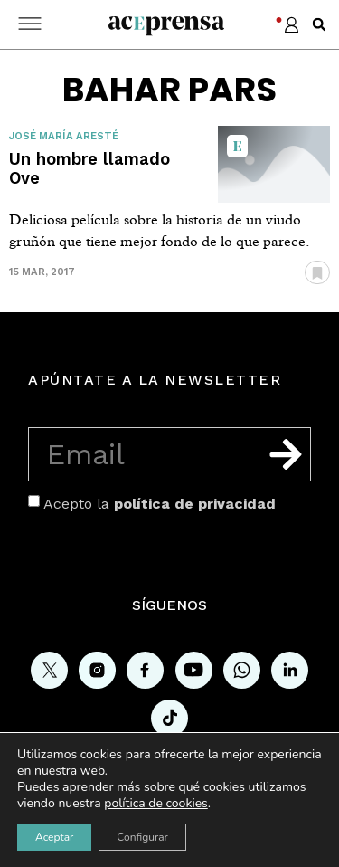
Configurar (142, 837)
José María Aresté (63, 136)
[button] (319, 24)
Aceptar (54, 837)
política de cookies (156, 803)
